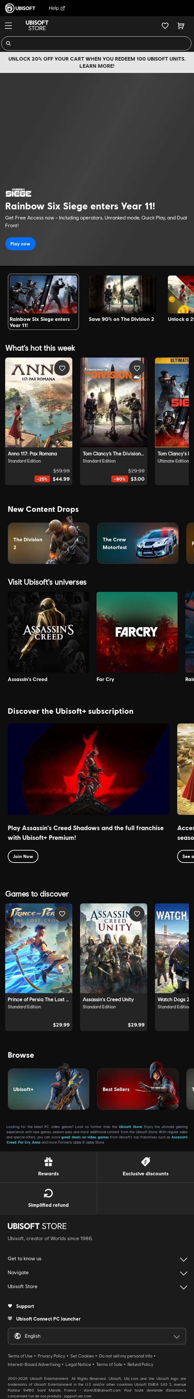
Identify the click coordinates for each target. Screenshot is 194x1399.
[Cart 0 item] (181, 25)
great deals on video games (85, 1137)
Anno (36, 1142)
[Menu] (8, 25)
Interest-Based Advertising (34, 1364)
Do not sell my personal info (125, 1355)
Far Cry (24, 1142)
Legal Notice (78, 1364)
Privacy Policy (51, 1355)
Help (57, 8)
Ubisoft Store (130, 1126)
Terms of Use (20, 1355)
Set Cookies (82, 1355)
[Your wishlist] (165, 25)
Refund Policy (140, 1364)
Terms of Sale (109, 1364)
